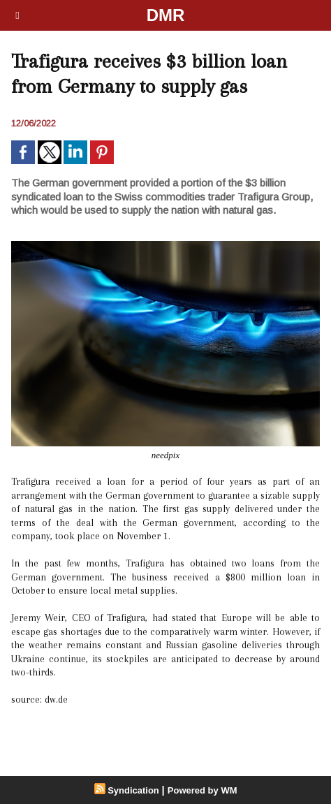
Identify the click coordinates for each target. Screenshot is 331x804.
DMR (166, 15)
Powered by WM (202, 790)
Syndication (133, 790)
